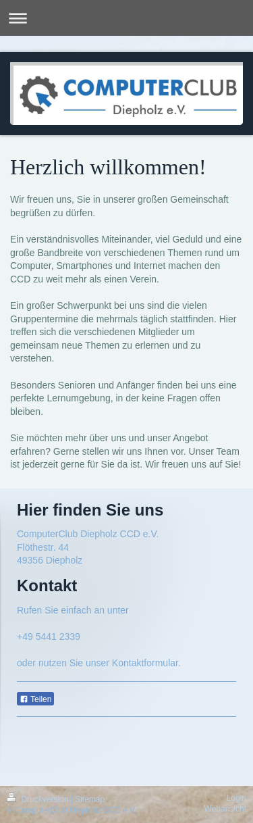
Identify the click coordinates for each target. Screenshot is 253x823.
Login (236, 798)
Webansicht (225, 809)
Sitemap (90, 799)
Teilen (35, 699)
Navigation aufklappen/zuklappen (126, 17)
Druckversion (39, 799)
